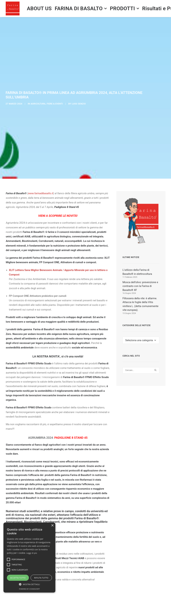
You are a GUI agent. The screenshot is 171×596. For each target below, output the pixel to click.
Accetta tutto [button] (18, 577)
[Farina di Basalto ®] (13, 8)
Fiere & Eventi (55, 88)
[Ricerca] (141, 340)
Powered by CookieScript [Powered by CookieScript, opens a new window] (29, 589)
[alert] (29, 558)
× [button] (52, 525)
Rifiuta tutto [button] (41, 577)
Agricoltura (38, 88)
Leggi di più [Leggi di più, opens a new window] (31, 553)
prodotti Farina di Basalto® (81, 488)
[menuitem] (39, 8)
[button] (155, 340)
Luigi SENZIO (79, 88)
